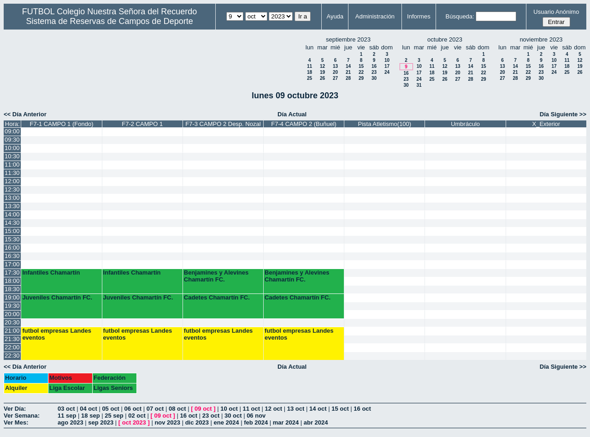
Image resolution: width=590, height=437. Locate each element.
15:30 (12, 239)
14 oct (318, 408)
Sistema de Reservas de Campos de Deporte (109, 21)
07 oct (155, 408)
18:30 (12, 289)
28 (348, 78)
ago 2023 (70, 422)
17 (386, 66)
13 (335, 66)
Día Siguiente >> (563, 114)
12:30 (12, 189)
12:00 (12, 181)
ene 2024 (226, 422)
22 (361, 72)
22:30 (12, 355)
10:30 (12, 156)
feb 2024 (256, 422)
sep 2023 (100, 422)
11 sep (67, 415)
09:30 (12, 139)
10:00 (12, 147)
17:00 (12, 264)
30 (374, 78)
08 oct (177, 408)
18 (309, 72)
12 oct (274, 408)
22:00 (12, 347)
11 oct (251, 408)
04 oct (88, 408)
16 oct (362, 408)
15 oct (340, 408)
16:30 (12, 255)
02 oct (137, 415)
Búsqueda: (460, 16)
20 (335, 72)
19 (322, 72)
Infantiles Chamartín (51, 272)
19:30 (12, 305)
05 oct (110, 408)
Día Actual (292, 114)
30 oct (233, 415)
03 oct (66, 408)
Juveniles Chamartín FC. (57, 297)
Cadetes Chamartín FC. (217, 297)
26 (322, 78)
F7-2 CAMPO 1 (142, 123)
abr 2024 (316, 422)
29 (361, 78)
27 (335, 78)
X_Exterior (546, 123)
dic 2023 (197, 422)
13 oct (296, 408)
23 (374, 72)
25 (309, 78)
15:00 (12, 230)
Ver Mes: (16, 422)
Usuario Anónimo (556, 11)
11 (309, 66)
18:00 (12, 280)
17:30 (12, 272)
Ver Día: (15, 408)
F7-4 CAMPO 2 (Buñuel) (303, 123)
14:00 (12, 214)
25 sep (114, 415)
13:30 (12, 206)
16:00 (12, 247)
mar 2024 (286, 422)
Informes (419, 16)
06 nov (256, 415)
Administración (375, 16)
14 (348, 66)
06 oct (133, 408)
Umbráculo (465, 123)
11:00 (12, 164)
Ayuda (334, 16)
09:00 (12, 131)
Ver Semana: (22, 415)
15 (361, 66)
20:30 (12, 322)
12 (322, 66)
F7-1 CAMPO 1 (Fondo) (61, 123)
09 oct (203, 408)
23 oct (211, 415)
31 (418, 85)
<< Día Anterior (25, 114)
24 (386, 72)
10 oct (229, 408)
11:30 (12, 172)
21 (348, 72)
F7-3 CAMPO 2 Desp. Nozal (222, 123)
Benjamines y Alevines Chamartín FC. (216, 276)
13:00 (12, 197)
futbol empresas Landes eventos (56, 334)
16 (374, 66)
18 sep (90, 415)
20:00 (12, 314)
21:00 (12, 330)
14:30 (12, 222)
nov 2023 (167, 422)
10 (386, 60)
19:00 (12, 297)
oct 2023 (134, 422)
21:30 (12, 338)
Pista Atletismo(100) (385, 123)
